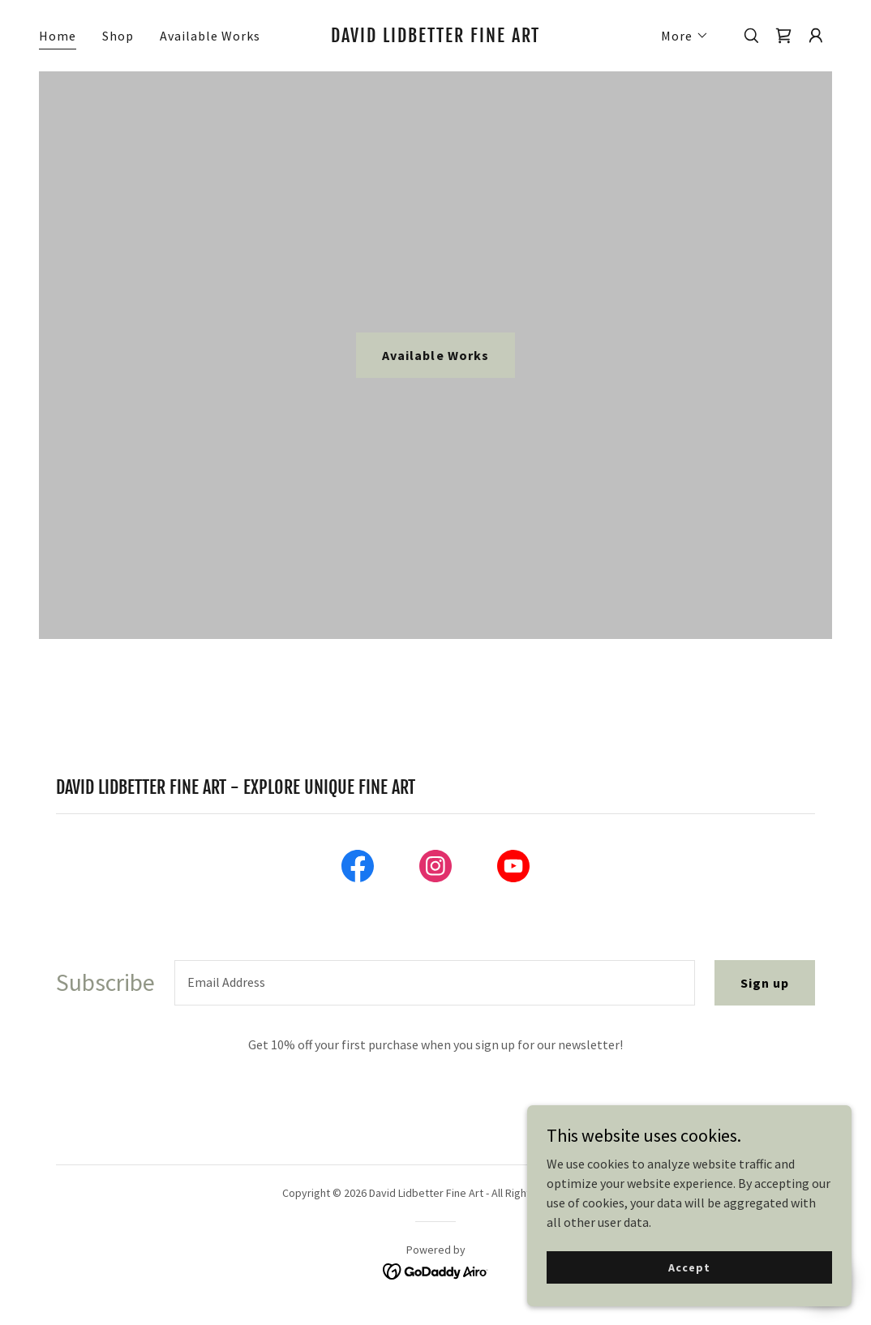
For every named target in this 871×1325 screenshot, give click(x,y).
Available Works (435, 355)
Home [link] (57, 36)
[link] (435, 37)
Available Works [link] (210, 36)
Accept (689, 1266)
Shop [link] (118, 36)
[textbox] (434, 983)
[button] (685, 35)
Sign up (764, 983)
